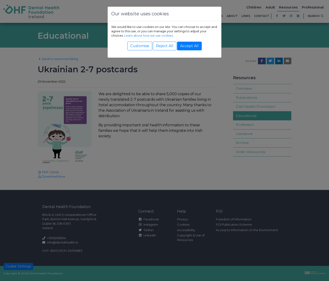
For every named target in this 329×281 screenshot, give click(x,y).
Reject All (164, 46)
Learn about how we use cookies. (149, 35)
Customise (139, 46)
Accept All (189, 46)
